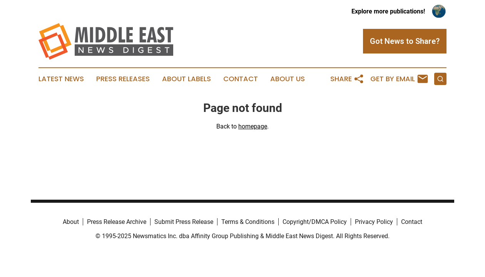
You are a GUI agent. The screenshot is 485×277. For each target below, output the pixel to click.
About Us (287, 79)
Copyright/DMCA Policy (315, 221)
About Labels (186, 79)
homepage (252, 126)
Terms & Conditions (247, 221)
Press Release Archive (116, 221)
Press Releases (123, 79)
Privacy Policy (374, 221)
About (71, 221)
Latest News (61, 79)
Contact (240, 79)
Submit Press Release (183, 221)
